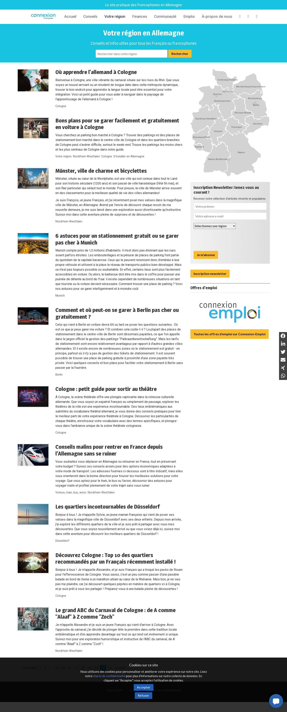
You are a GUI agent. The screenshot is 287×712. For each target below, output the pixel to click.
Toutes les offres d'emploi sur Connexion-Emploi (229, 334)
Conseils (90, 16)
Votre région (114, 16)
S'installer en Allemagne (128, 156)
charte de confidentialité (109, 676)
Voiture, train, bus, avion (70, 492)
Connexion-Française (44, 17)
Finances (139, 16)
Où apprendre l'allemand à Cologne (96, 72)
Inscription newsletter (210, 273)
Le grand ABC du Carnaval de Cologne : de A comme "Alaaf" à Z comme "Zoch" (115, 613)
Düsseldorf (62, 540)
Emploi (189, 16)
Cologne (60, 106)
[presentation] (224, 240)
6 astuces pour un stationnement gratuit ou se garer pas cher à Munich (117, 239)
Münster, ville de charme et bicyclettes (101, 170)
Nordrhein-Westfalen (86, 156)
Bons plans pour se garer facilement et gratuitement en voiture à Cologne (117, 124)
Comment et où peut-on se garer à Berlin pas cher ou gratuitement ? (117, 313)
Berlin (59, 374)
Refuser (143, 695)
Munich (60, 295)
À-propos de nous (217, 16)
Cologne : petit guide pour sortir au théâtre (106, 389)
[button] (276, 701)
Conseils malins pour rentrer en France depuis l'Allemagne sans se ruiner (109, 450)
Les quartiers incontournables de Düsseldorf (107, 506)
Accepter (143, 687)
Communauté (165, 16)
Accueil (70, 16)
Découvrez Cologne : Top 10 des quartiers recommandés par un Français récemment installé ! (115, 558)
